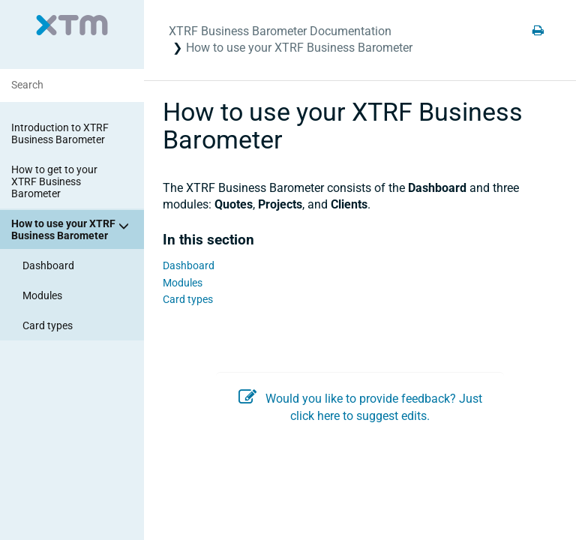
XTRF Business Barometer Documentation (280, 31)
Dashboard (48, 266)
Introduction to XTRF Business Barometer (60, 134)
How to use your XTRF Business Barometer (72, 229)
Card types (47, 326)
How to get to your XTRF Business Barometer (54, 182)
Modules (42, 296)
